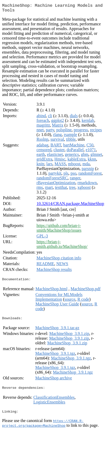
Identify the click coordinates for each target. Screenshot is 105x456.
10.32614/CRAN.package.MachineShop (70, 205)
